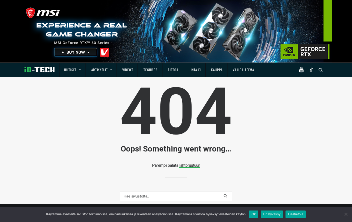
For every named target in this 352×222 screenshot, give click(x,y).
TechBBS (150, 69)
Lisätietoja (295, 214)
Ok (254, 214)
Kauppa (216, 69)
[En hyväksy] (345, 214)
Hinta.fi (194, 69)
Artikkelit (101, 69)
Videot (127, 69)
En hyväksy (271, 214)
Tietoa (173, 69)
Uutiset (72, 69)
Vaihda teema (243, 69)
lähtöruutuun (189, 165)
